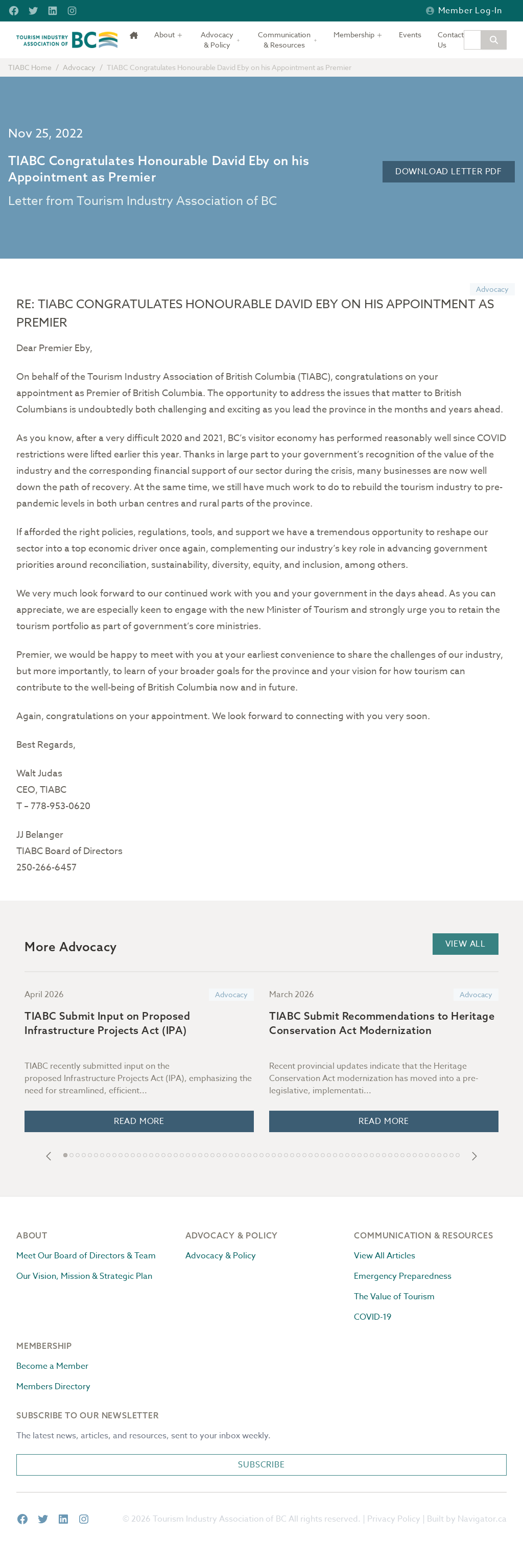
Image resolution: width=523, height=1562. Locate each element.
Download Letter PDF (448, 172)
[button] (48, 1156)
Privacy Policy (393, 1519)
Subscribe (261, 1465)
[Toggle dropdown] (168, 35)
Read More (139, 1121)
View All (465, 944)
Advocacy (79, 67)
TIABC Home (30, 67)
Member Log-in (464, 11)
